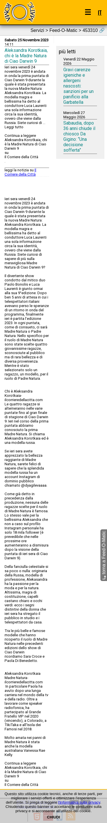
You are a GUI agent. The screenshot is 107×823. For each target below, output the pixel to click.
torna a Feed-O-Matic (103, 555)
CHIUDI (53, 817)
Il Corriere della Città (20, 172)
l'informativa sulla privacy (79, 802)
